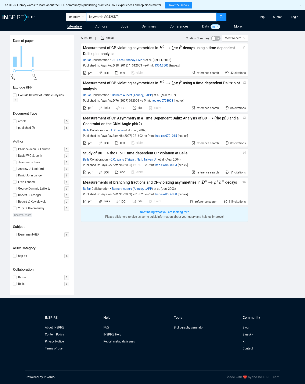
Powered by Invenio (40, 377)
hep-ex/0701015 (166, 135)
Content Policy (54, 334)
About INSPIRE (54, 327)
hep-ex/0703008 (162, 100)
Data (205, 26)
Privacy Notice (54, 341)
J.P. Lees (118, 60)
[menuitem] (262, 17)
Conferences (179, 26)
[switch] (215, 38)
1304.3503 (161, 65)
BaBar (87, 60)
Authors (101, 26)
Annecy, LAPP (134, 60)
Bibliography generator (189, 327)
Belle (86, 130)
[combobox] (151, 17)
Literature (74, 26)
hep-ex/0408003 (166, 165)
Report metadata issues (119, 341)
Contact (248, 348)
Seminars (149, 26)
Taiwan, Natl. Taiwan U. (141, 159)
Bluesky (248, 334)
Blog (245, 327)
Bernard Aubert (122, 95)
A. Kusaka (117, 130)
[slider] (14, 70)
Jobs (124, 26)
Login (294, 17)
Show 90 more (22, 214)
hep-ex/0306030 (166, 194)
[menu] (266, 17)
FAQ (106, 327)
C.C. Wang (117, 159)
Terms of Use (53, 348)
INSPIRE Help (112, 334)
